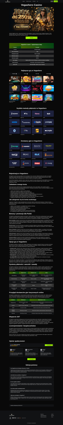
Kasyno (24, 1)
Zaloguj (52, 1)
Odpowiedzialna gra (43, 415)
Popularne (14, 73)
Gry (37, 1)
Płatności (52, 415)
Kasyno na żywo (28, 1)
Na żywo (26, 73)
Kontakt (52, 414)
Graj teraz (31, 37)
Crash (37, 73)
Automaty (48, 73)
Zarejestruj (55, 1)
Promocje (34, 1)
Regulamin (42, 414)
